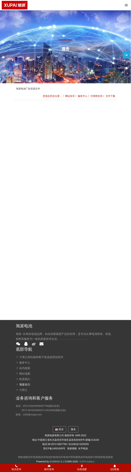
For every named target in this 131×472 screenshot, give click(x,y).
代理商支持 (96, 96)
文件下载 (110, 96)
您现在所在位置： (52, 96)
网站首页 (70, 96)
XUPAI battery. (87, 461)
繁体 (73, 429)
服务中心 (82, 96)
